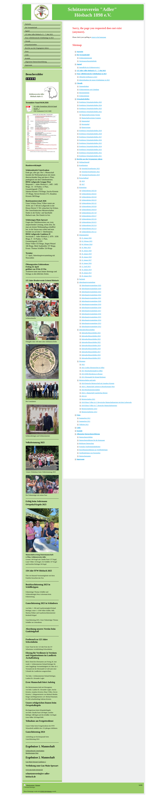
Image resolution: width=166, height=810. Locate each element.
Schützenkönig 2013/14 (89, 225)
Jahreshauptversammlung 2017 (91, 311)
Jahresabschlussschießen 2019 (91, 345)
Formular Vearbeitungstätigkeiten (89, 447)
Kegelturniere (83, 165)
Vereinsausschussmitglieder (88, 61)
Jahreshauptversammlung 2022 (91, 295)
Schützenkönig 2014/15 (89, 222)
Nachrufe (82, 279)
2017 (83, 184)
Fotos (78, 415)
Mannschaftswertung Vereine (90, 115)
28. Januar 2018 (86, 257)
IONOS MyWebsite (46, 791)
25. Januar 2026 (86, 238)
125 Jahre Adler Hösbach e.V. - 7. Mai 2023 (91, 70)
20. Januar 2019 (86, 254)
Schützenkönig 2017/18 (89, 213)
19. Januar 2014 (86, 270)
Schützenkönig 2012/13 (89, 228)
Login (140, 785)
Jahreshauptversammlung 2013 (91, 323)
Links (79, 428)
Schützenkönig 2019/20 (89, 206)
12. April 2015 (86, 266)
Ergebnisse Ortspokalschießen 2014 (90, 146)
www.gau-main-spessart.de (34, 770)
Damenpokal (85, 121)
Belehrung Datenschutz (86, 443)
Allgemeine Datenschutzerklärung (88, 434)
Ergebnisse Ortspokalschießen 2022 (90, 112)
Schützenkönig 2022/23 (89, 200)
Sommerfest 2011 (84, 421)
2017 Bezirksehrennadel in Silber (92, 371)
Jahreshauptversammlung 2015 (91, 317)
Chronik (79, 83)
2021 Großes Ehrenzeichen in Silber (92, 368)
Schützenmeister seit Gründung (89, 89)
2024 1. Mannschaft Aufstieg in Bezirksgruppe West (98, 386)
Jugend (79, 64)
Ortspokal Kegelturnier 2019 (90, 175)
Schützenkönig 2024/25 (89, 194)
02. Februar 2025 (86, 241)
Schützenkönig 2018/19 (89, 210)
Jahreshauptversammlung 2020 (91, 301)
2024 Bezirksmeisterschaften (90, 390)
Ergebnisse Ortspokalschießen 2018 (90, 134)
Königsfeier (83, 187)
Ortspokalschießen (83, 99)
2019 (83, 181)
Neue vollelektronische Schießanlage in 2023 (92, 74)
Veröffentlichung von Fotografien (89, 453)
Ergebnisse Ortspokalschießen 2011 (90, 156)
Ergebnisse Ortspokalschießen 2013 (90, 149)
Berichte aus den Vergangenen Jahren (89, 159)
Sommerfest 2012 (84, 418)
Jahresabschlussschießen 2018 (91, 349)
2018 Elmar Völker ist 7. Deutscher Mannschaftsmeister (99, 405)
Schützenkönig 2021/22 (89, 203)
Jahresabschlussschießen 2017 (91, 352)
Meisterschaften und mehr (87, 380)
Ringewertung (85, 127)
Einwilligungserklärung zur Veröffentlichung (93, 450)
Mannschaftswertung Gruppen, (91, 118)
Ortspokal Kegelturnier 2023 (90, 168)
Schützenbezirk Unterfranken (35, 751)
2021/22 (84, 396)
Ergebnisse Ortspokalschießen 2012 (90, 153)
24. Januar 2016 (86, 263)
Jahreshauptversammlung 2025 (91, 285)
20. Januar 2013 (86, 273)
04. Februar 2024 (86, 244)
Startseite (80, 52)
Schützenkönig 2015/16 (89, 219)
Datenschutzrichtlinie (86, 437)
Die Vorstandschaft (83, 55)
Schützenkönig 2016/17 (89, 216)
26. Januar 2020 (86, 251)
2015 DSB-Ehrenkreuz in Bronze (92, 374)
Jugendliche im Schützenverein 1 (89, 67)
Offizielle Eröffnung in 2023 (88, 77)
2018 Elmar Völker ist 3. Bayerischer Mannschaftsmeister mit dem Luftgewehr (106, 402)
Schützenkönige (84, 96)
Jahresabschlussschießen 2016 (91, 355)
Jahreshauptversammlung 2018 (91, 307)
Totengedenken (84, 86)
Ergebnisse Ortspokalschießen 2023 (90, 108)
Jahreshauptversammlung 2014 (91, 320)
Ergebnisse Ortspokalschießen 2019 (90, 131)
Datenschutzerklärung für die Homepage (92, 440)
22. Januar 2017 (86, 260)
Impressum (80, 459)
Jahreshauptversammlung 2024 (91, 289)
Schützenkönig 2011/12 (88, 232)
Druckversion (29, 785)
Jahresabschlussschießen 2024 (91, 336)
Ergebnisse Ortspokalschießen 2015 (90, 143)
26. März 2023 (86, 247)
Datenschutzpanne (85, 456)
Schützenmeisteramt (85, 58)
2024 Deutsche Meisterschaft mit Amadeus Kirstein (97, 383)
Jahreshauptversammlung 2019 (91, 304)
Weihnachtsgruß (84, 162)
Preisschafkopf (83, 178)
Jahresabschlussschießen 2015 (91, 358)
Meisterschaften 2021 (88, 399)
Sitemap (37, 785)
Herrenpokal (85, 124)
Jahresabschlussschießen (87, 330)
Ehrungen (82, 361)
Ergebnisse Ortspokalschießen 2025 (90, 102)
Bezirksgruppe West (32, 753)
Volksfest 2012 (83, 424)
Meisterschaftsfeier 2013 (89, 412)
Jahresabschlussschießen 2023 (91, 339)
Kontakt (79, 431)
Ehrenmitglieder (84, 93)
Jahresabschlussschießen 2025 (91, 333)
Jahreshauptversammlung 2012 (91, 326)
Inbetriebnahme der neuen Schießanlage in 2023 (94, 80)
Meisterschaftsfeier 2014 (89, 409)
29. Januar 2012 (86, 276)
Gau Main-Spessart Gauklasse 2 (36, 762)
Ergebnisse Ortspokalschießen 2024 (90, 105)
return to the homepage (98, 37)
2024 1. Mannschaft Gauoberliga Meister (94, 393)
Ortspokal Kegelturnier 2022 (90, 172)
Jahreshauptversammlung (87, 282)
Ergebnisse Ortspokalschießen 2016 (90, 140)
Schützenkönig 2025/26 (89, 191)
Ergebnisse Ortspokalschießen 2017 (90, 137)
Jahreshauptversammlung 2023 (91, 292)
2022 (83, 364)
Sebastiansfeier (84, 235)
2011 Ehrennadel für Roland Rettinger (93, 377)
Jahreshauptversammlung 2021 (91, 298)
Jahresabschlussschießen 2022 (91, 342)
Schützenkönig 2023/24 (89, 197)
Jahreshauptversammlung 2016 (91, 314)
